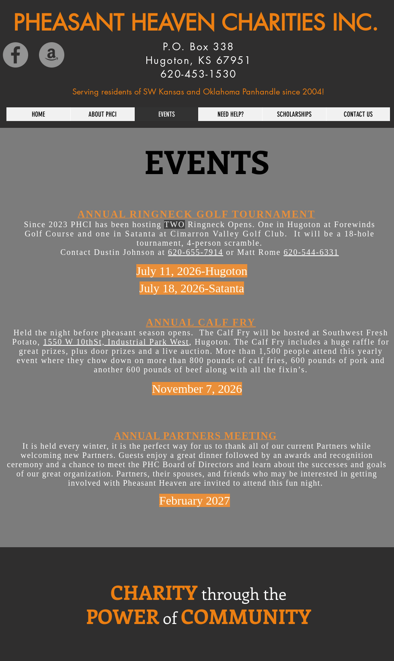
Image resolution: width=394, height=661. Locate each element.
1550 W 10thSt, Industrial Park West (116, 341)
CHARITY (154, 592)
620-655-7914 (195, 252)
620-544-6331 (311, 252)
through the (243, 593)
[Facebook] (15, 55)
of (170, 617)
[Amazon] (51, 55)
